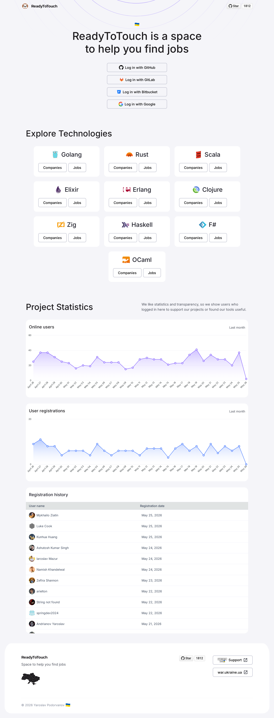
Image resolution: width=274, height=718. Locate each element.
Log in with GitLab (137, 79)
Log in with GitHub (137, 67)
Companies (52, 168)
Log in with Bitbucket (137, 92)
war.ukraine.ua (233, 672)
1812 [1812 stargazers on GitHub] (247, 6)
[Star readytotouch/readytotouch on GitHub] (234, 6)
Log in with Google (137, 104)
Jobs (77, 168)
